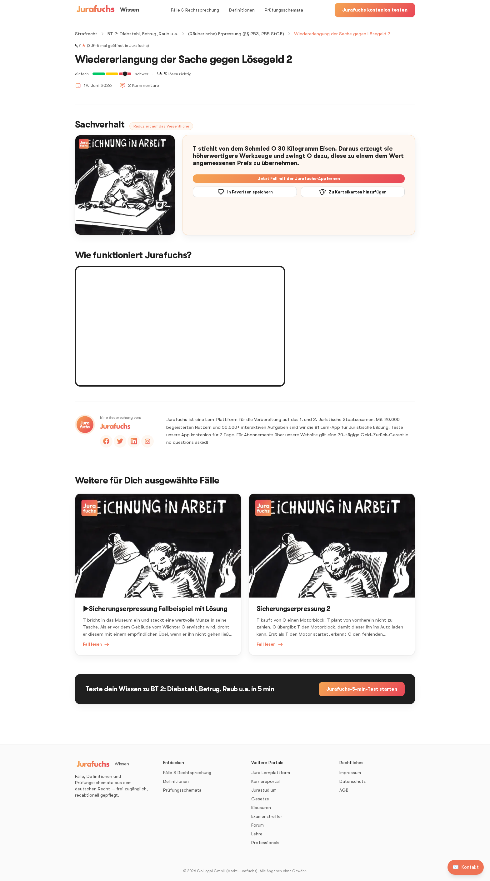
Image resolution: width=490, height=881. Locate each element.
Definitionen (242, 10)
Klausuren (261, 807)
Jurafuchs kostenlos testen (375, 10)
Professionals (265, 842)
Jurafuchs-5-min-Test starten (361, 689)
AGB (343, 790)
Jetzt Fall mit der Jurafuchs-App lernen (299, 178)
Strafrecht (86, 34)
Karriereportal (265, 781)
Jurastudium (264, 790)
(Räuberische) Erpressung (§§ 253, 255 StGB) (236, 34)
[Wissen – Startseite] (107, 10)
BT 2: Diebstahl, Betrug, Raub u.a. (143, 34)
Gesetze (260, 798)
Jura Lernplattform (270, 772)
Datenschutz (352, 781)
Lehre (256, 833)
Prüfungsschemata (284, 10)
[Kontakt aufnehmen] (466, 867)
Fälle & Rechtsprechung (195, 10)
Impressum (350, 772)
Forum (257, 825)
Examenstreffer (266, 816)
